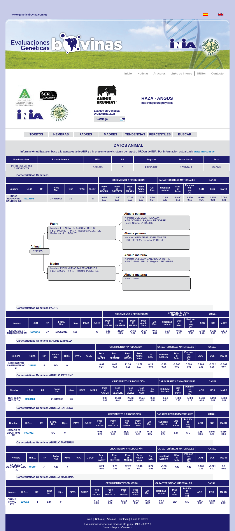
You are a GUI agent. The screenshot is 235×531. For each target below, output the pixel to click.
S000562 (35, 331)
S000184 (30, 399)
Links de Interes (181, 73)
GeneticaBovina (68, 42)
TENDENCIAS (135, 134)
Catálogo (110, 119)
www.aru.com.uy (204, 151)
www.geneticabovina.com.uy (29, 14)
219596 (32, 365)
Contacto (217, 73)
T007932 (28, 432)
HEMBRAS (61, 134)
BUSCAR (184, 134)
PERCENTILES (160, 134)
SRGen (201, 73)
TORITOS (36, 134)
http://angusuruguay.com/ (163, 102)
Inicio (128, 73)
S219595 (29, 198)
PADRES (85, 134)
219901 (33, 467)
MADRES (110, 134)
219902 (25, 501)
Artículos (159, 73)
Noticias (143, 73)
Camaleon (126, 527)
